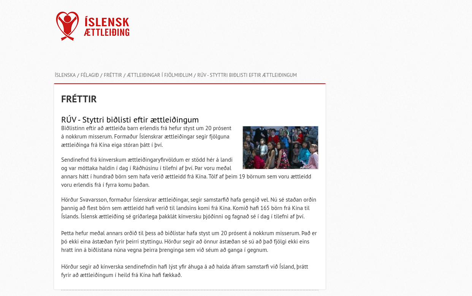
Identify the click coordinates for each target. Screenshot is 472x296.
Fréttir (113, 75)
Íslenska (65, 75)
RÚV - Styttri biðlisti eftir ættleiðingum (247, 75)
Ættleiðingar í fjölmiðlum (159, 75)
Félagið (90, 75)
